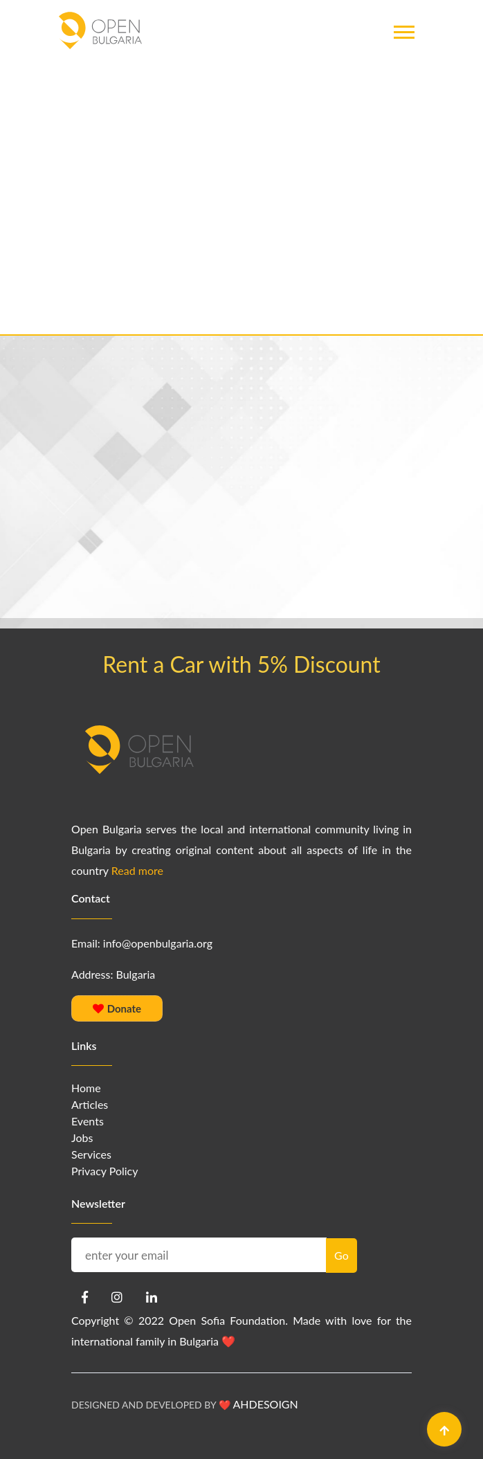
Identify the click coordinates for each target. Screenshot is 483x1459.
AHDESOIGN (265, 1404)
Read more (137, 870)
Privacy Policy (104, 1170)
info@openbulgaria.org (157, 943)
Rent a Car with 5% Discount (241, 664)
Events (87, 1120)
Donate (117, 1008)
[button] (403, 61)
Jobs (82, 1137)
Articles (89, 1104)
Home (86, 1087)
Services (91, 1154)
